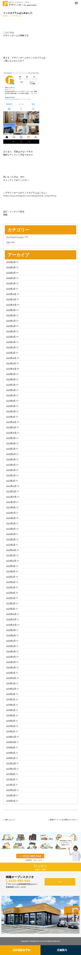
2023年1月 (10, 480)
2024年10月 (11, 368)
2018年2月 (10, 758)
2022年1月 (10, 544)
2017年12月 (11, 763)
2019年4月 (10, 715)
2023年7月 (10, 448)
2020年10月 (11, 624)
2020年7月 (11, 640)
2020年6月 (11, 646)
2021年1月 (10, 608)
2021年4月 (10, 592)
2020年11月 (11, 619)
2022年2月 (11, 539)
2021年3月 (10, 598)
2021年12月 (11, 550)
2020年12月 (11, 614)
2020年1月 (10, 672)
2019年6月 (10, 704)
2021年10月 (11, 560)
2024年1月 (10, 416)
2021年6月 (10, 582)
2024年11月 (11, 363)
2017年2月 (10, 779)
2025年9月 (11, 310)
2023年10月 (11, 432)
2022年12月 (11, 486)
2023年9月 (11, 438)
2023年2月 (11, 475)
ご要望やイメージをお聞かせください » (63, 820)
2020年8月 (11, 635)
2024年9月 (11, 374)
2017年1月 (10, 784)
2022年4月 (11, 528)
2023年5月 (11, 459)
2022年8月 (11, 507)
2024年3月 (10, 406)
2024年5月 (11, 395)
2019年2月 (10, 726)
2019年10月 (11, 688)
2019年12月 (11, 678)
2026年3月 (11, 278)
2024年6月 (11, 390)
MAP (60, 881)
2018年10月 (11, 742)
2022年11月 (11, 491)
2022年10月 (11, 496)
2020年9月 (11, 630)
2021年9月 (10, 566)
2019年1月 (10, 731)
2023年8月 (11, 443)
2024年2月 (11, 411)
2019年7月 (10, 699)
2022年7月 (11, 512)
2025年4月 (11, 336)
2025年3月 (11, 342)
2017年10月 (11, 768)
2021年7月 (10, 576)
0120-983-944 (19, 881)
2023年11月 (11, 427)
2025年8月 (11, 315)
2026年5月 (11, 267)
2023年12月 (11, 422)
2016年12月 (11, 790)
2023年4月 (11, 464)
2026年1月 (10, 288)
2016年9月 (10, 800)
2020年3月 (11, 662)
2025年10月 (11, 304)
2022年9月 (11, 502)
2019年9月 (10, 694)
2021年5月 (10, 587)
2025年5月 (11, 331)
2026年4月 (11, 272)
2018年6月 (10, 747)
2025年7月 (11, 320)
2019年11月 (11, 683)
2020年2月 (11, 667)
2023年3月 (11, 470)
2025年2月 (11, 347)
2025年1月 (10, 352)
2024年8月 (11, 379)
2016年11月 (11, 795)
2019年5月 (10, 710)
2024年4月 (10, 400)
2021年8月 (10, 571)
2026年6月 (11, 262)
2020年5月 (11, 651)
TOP (8, 242)
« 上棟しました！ (9, 820)
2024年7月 (10, 384)
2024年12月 (11, 358)
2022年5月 (11, 523)
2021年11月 (11, 555)
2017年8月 (10, 774)
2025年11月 (11, 299)
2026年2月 (11, 283)
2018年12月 (11, 736)
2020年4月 (11, 656)
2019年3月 (10, 720)
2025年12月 (11, 294)
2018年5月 (10, 752)
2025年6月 (11, 326)
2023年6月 (11, 454)
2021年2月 (10, 603)
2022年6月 (11, 518)
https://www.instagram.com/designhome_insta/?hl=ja (29, 195)
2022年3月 (11, 534)
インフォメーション (15, 237)
